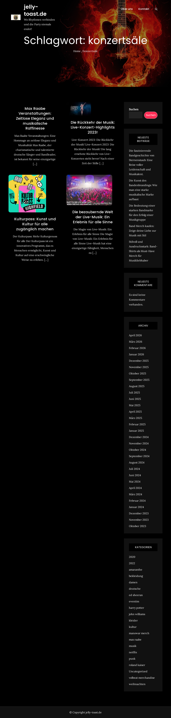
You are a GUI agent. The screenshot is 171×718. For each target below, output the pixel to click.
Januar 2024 (136, 507)
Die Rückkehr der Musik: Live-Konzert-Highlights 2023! (93, 127)
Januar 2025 (136, 430)
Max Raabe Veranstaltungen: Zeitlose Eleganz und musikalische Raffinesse (35, 118)
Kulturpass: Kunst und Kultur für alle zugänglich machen (35, 223)
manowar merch (139, 633)
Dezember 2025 (139, 360)
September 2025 (139, 379)
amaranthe (135, 569)
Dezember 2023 (139, 513)
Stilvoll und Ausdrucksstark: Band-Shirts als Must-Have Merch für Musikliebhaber (143, 251)
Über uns (127, 9)
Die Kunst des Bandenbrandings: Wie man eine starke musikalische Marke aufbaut (143, 190)
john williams (137, 614)
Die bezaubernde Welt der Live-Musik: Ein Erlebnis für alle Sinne (92, 216)
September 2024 (139, 456)
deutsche (135, 588)
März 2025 (135, 418)
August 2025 (136, 386)
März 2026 (135, 341)
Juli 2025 (134, 392)
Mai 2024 (134, 481)
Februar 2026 (137, 348)
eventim (134, 601)
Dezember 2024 (139, 437)
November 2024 (139, 443)
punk (132, 658)
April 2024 (135, 488)
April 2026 (135, 335)
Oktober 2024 (137, 449)
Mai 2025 (134, 405)
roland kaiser (137, 665)
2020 (132, 557)
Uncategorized (138, 671)
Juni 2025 (135, 399)
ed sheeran (136, 595)
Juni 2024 (135, 475)
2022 (132, 563)
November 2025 (139, 367)
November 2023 (139, 519)
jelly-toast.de (35, 10)
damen (133, 582)
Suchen (133, 109)
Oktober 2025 (137, 373)
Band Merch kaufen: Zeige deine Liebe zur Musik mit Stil (142, 230)
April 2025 (135, 411)
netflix (133, 652)
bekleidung (136, 576)
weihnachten (137, 684)
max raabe (135, 639)
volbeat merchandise (142, 677)
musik (132, 646)
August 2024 (136, 462)
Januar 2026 (136, 354)
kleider (133, 620)
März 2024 (135, 494)
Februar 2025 (137, 424)
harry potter (136, 607)
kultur (133, 626)
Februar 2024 (137, 500)
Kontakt (143, 9)
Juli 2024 (134, 468)
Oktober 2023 (137, 526)
